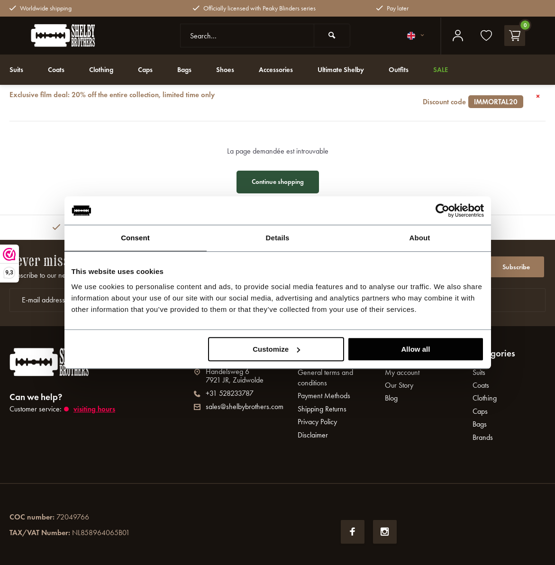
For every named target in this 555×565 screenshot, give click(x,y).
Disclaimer (313, 434)
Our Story (399, 385)
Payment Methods (324, 395)
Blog (391, 397)
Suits (17, 69)
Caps (152, 69)
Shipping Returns (322, 408)
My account (402, 372)
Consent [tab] (135, 238)
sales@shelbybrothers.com (238, 406)
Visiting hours (95, 408)
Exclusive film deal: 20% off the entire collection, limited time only (266, 98)
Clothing (105, 69)
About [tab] (419, 238)
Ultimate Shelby (356, 69)
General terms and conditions (325, 377)
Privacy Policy (317, 421)
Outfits (417, 69)
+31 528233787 (224, 393)
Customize (276, 349)
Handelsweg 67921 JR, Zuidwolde (229, 375)
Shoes (235, 69)
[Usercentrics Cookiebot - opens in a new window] (442, 210)
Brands (483, 437)
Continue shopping (278, 182)
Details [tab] (278, 238)
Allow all (415, 349)
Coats (58, 69)
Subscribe (516, 265)
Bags (192, 69)
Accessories (287, 69)
